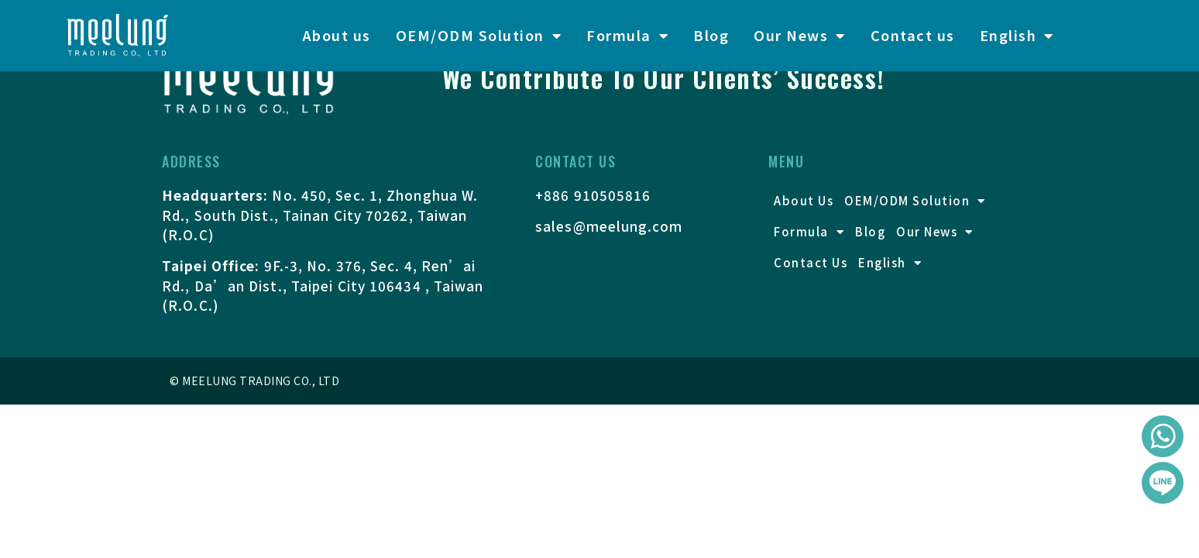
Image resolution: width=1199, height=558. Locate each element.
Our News (800, 35)
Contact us (913, 35)
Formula (627, 35)
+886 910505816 (593, 195)
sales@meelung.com (608, 226)
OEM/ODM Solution (479, 35)
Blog (711, 35)
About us (336, 35)
